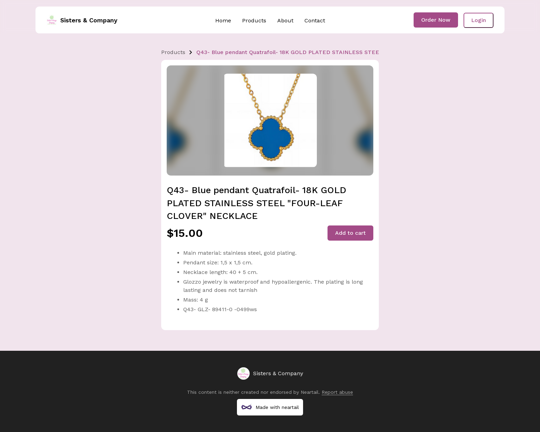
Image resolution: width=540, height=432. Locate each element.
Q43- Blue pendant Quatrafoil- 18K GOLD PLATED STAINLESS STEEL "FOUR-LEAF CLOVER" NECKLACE (337, 52)
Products (254, 20)
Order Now (435, 20)
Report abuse (337, 392)
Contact (314, 20)
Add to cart (350, 233)
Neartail (310, 392)
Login (478, 20)
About (285, 20)
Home (223, 20)
